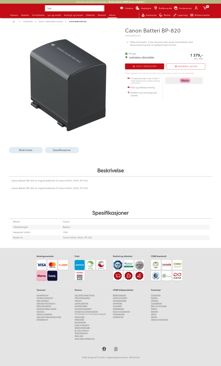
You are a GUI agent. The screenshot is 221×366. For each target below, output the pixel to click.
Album (112, 15)
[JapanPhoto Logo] (18, 10)
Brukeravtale (80, 322)
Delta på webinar (44, 306)
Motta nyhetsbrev (44, 314)
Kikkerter (90, 15)
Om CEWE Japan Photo (84, 295)
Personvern (80, 317)
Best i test (79, 336)
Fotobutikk (156, 295)
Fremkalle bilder (120, 300)
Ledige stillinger (81, 303)
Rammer (102, 15)
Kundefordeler (81, 306)
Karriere (78, 300)
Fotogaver (117, 306)
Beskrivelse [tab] (25, 150)
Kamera (14, 15)
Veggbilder (117, 303)
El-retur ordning (82, 330)
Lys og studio (54, 15)
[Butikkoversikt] (162, 8)
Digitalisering (42, 319)
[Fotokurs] (126, 8)
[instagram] (116, 349)
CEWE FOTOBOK (120, 298)
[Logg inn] (197, 8)
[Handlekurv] (206, 8)
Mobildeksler (118, 308)
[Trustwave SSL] (129, 265)
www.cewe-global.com (85, 338)
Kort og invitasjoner (121, 311)
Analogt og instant (73, 15)
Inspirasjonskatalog (83, 308)
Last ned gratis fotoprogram (49, 317)
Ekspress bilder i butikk (46, 308)
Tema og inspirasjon (159, 319)
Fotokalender (119, 314)
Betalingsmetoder (82, 327)
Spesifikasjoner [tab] (62, 150)
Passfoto (40, 311)
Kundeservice (42, 295)
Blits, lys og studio (159, 306)
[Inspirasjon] (143, 8)
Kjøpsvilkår (79, 319)
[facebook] (104, 349)
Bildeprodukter (119, 295)
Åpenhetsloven (81, 333)
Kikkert (154, 308)
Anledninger (118, 317)
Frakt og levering (82, 325)
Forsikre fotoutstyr (45, 298)
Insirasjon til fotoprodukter (86, 311)
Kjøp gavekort (43, 300)
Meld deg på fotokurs (46, 303)
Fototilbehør (38, 15)
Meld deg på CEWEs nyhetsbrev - (110, 2)
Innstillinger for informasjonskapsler (90, 314)
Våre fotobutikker (82, 298)
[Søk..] (74, 8)
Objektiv (25, 15)
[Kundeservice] (182, 8)
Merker (154, 317)
